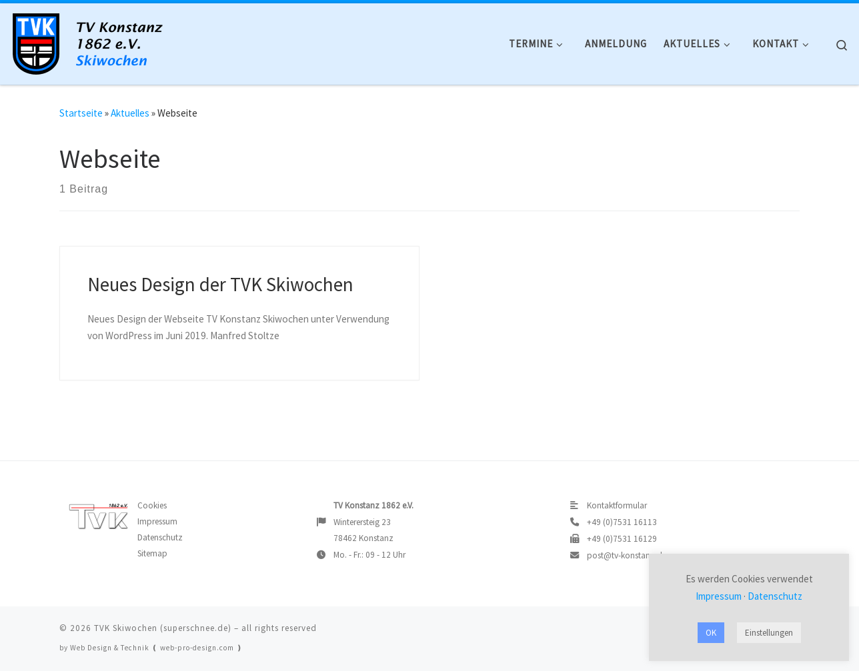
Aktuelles (130, 113)
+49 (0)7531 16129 (622, 538)
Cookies (152, 505)
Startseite (81, 113)
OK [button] (711, 632)
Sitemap (152, 553)
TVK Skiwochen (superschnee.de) (162, 628)
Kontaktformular (617, 505)
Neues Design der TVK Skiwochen (220, 285)
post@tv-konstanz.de (626, 555)
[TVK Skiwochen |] (93, 41)
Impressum (157, 521)
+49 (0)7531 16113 (622, 522)
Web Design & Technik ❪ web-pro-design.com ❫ (156, 647)
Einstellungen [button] (769, 632)
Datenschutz (160, 537)
